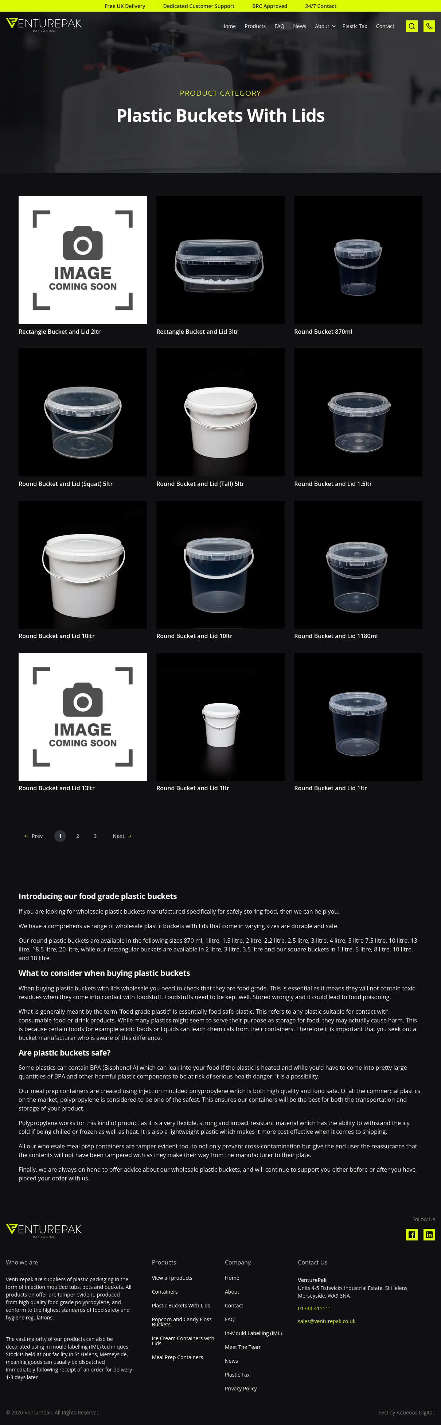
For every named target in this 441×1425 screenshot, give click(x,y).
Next (118, 836)
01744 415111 (314, 1308)
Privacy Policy (241, 1388)
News (299, 26)
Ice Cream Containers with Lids (183, 1341)
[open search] (412, 26)
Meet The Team (243, 1347)
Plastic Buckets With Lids (181, 1305)
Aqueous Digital (415, 1412)
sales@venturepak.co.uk (326, 1321)
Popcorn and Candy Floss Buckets (182, 1322)
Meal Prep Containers (177, 1357)
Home (229, 26)
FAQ (279, 26)
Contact (385, 26)
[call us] (429, 26)
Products (255, 26)
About (322, 26)
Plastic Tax (355, 26)
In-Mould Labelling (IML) (253, 1333)
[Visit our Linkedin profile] (429, 1234)
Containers (165, 1291)
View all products (172, 1277)
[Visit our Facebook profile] (412, 1234)
